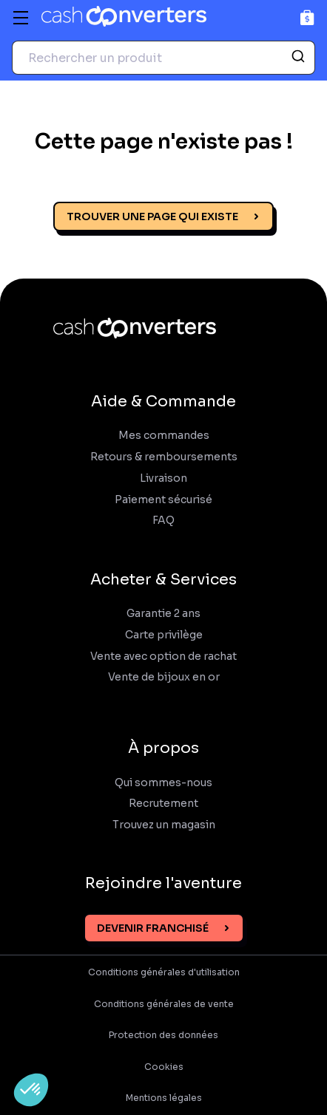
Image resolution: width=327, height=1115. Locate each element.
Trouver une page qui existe (152, 216)
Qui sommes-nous (163, 783)
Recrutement (163, 803)
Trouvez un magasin (163, 825)
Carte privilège (164, 635)
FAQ (163, 520)
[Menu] (21, 18)
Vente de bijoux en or (164, 677)
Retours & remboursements (163, 457)
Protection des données (163, 1035)
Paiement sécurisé (163, 500)
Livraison (163, 478)
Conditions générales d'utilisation (164, 972)
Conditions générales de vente (164, 1004)
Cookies (163, 1067)
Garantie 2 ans (163, 613)
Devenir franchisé (153, 928)
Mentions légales (164, 1098)
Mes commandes (163, 435)
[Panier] (307, 17)
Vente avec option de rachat (163, 656)
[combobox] (163, 58)
